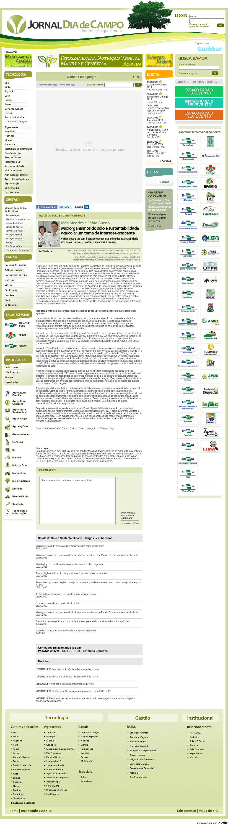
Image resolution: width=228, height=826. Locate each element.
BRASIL (76, 651)
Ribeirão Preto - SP (156, 120)
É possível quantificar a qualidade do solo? (57, 603)
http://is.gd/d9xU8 (115, 293)
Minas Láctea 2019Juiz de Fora (156, 153)
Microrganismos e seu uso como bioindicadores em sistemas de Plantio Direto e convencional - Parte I (88, 555)
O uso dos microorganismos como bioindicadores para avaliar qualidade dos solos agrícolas (82, 621)
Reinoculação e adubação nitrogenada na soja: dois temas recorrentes (71, 573)
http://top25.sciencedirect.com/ (100, 356)
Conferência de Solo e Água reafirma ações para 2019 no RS (80, 691)
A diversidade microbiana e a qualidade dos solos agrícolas (66, 594)
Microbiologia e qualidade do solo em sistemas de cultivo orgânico (69, 564)
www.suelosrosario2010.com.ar (77, 268)
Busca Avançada (188, 73)
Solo (65, 651)
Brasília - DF (157, 132)
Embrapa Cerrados (95, 651)
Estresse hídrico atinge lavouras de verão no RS (73, 676)
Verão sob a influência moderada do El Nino (71, 684)
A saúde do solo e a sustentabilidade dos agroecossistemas (66, 630)
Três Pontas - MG (156, 144)
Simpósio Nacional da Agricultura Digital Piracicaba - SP (158, 109)
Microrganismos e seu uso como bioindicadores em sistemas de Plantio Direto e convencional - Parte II (88, 612)
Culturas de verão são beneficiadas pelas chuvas (74, 669)
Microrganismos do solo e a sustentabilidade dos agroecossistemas (70, 546)
